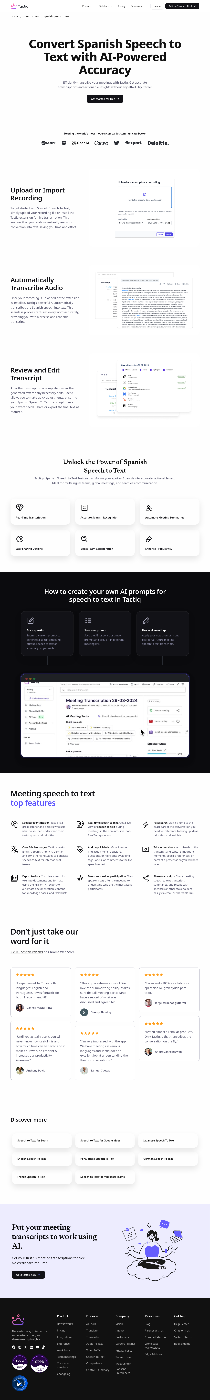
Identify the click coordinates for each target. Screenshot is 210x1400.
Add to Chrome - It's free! (182, 6)
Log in (157, 6)
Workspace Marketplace (152, 1345)
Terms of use (123, 1357)
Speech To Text (31, 16)
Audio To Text (94, 1343)
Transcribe (92, 1337)
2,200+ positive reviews (26, 952)
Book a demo (182, 1343)
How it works (65, 1324)
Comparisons (94, 1363)
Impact (120, 1330)
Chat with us (182, 1330)
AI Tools (91, 1324)
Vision (119, 1324)
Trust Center (123, 1364)
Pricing (121, 6)
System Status (182, 1337)
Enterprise (63, 1343)
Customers (122, 1337)
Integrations (64, 1337)
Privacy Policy (124, 1350)
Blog (147, 1324)
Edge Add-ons (153, 1354)
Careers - (125, 1343)
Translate (92, 1330)
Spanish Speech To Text (56, 16)
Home (15, 16)
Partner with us (154, 1330)
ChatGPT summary (97, 1370)
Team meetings (66, 1357)
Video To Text (94, 1350)
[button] (88, 6)
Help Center (181, 1324)
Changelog (63, 1374)
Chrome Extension (156, 1337)
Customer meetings (63, 1365)
